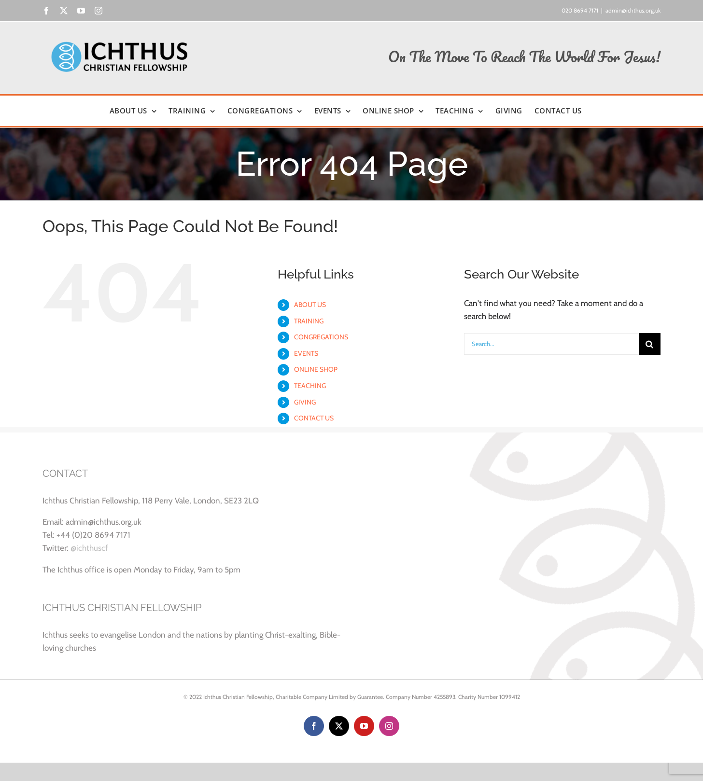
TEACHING (310, 385)
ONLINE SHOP (315, 369)
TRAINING (308, 321)
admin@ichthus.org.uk (633, 10)
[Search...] (551, 344)
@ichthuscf (89, 548)
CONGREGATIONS (321, 337)
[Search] (650, 344)
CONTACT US (314, 418)
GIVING (305, 402)
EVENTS (306, 353)
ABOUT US (310, 304)
